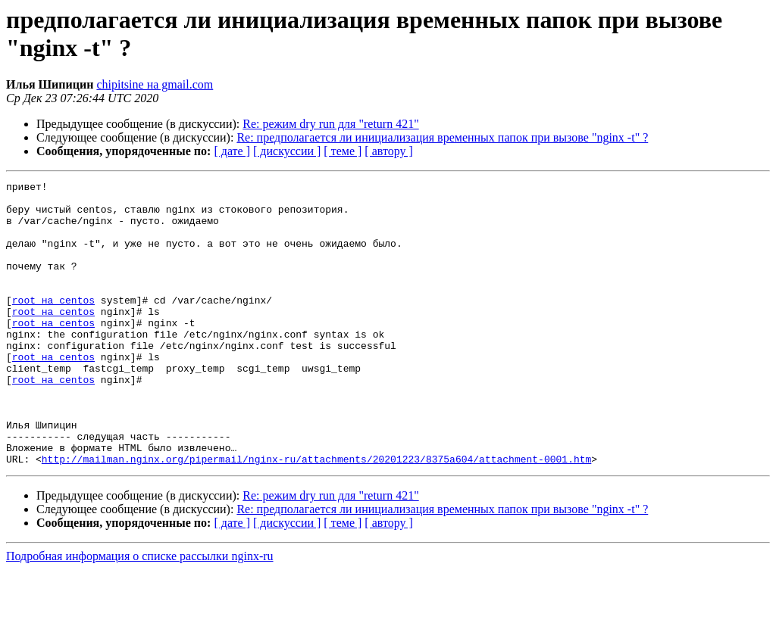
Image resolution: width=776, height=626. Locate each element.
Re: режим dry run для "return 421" (330, 123)
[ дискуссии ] (287, 151)
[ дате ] (232, 151)
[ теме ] (342, 151)
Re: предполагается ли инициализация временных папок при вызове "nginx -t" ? (442, 137)
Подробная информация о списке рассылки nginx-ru (140, 612)
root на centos (53, 325)
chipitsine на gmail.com (154, 84)
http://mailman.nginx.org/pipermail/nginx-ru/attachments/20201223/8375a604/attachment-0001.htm (316, 515)
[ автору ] (388, 151)
